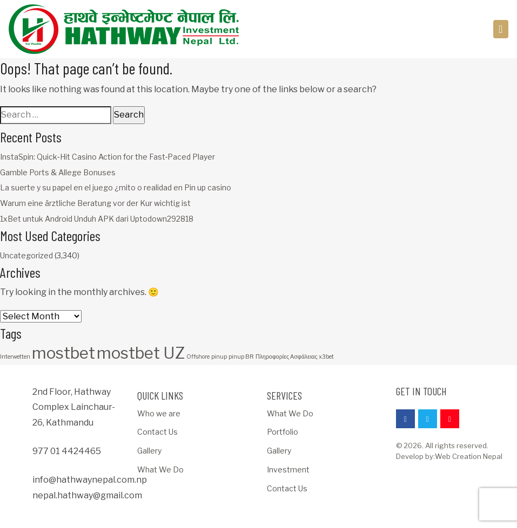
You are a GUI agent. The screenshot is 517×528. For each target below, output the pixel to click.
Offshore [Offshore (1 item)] (198, 356)
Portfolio (282, 431)
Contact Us (157, 431)
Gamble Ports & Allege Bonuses (58, 172)
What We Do (160, 469)
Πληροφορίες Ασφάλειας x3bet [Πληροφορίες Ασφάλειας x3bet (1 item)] (295, 356)
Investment (288, 469)
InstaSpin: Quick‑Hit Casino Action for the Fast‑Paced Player (107, 156)
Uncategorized (26, 255)
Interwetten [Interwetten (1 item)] (15, 356)
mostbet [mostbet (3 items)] (63, 353)
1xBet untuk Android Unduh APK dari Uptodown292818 (96, 218)
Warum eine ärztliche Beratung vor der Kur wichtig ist (95, 203)
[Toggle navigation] (501, 29)
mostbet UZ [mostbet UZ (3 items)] (141, 353)
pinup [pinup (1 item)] (219, 356)
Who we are (158, 413)
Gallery (149, 450)
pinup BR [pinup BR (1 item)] (241, 356)
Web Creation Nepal (468, 456)
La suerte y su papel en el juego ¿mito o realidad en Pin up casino (115, 187)
